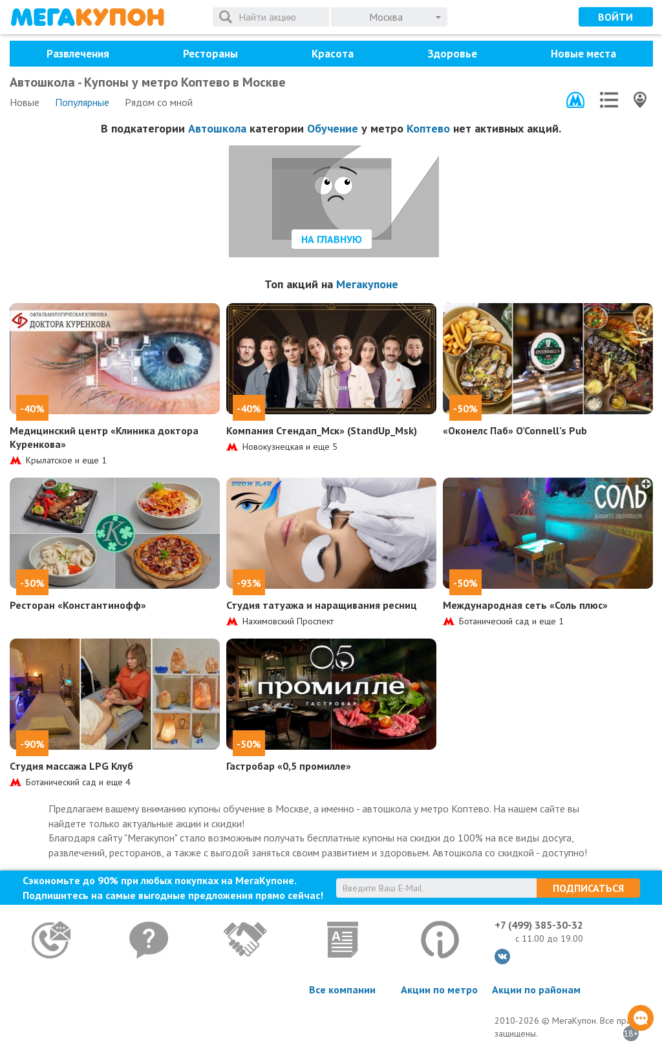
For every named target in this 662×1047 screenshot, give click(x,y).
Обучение (332, 128)
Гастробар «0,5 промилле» (288, 765)
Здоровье (452, 54)
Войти (615, 16)
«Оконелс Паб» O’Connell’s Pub (515, 430)
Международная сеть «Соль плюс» (525, 604)
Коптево (428, 128)
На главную (331, 239)
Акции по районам (536, 989)
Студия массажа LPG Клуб (71, 765)
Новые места (583, 54)
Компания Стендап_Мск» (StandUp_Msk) (321, 430)
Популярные (82, 102)
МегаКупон (87, 17)
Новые (24, 102)
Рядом (159, 102)
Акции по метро (439, 989)
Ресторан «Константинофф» (78, 604)
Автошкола (217, 128)
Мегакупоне (367, 284)
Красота (333, 54)
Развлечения (78, 54)
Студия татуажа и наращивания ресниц (321, 604)
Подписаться (588, 888)
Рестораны (210, 54)
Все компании (342, 989)
